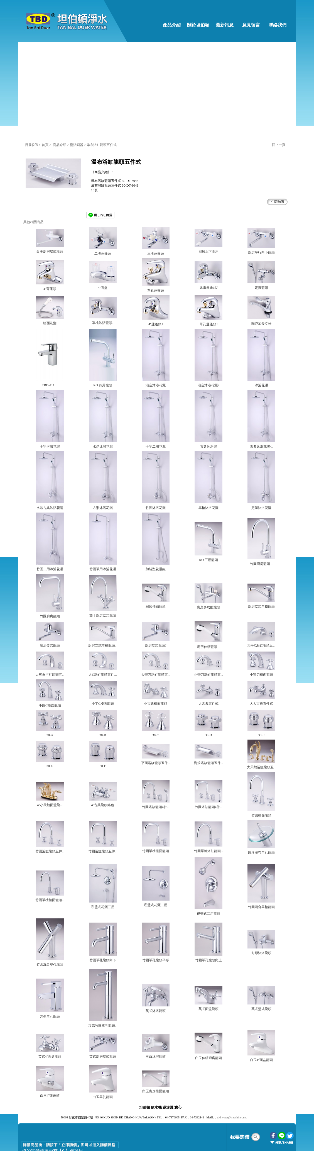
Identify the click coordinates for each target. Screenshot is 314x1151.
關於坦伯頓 (198, 25)
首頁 (45, 145)
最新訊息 (225, 25)
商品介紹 (59, 145)
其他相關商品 (33, 222)
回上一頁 (278, 145)
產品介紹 (172, 25)
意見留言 (251, 25)
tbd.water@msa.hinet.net (232, 1117)
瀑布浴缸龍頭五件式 (102, 145)
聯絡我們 (277, 25)
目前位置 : (33, 145)
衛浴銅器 (77, 145)
